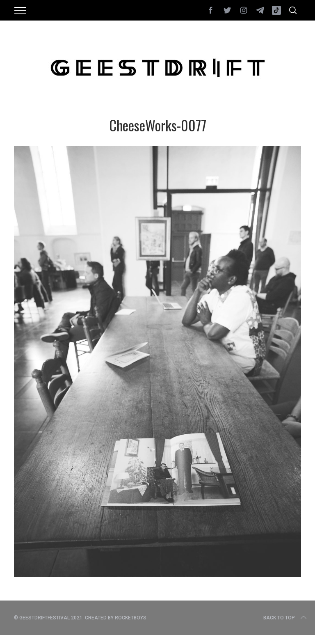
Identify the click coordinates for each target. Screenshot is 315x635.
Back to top (285, 617)
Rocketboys (130, 618)
